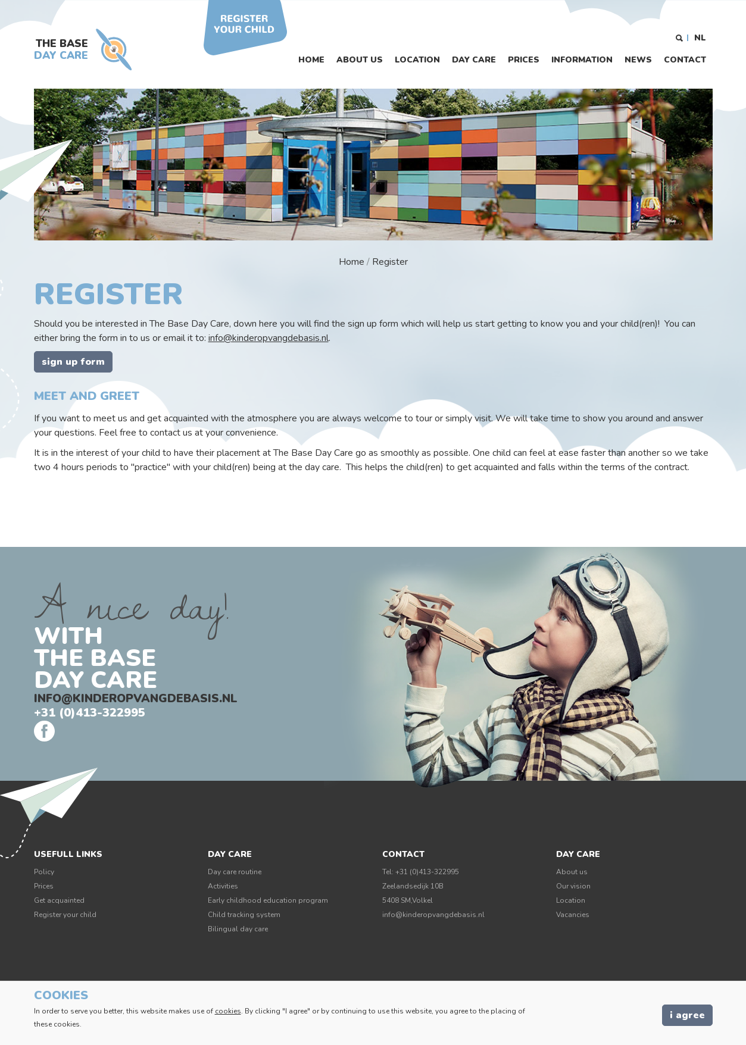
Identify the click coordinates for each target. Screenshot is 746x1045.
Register (390, 261)
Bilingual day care (238, 929)
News (638, 59)
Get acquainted (59, 900)
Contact (685, 59)
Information (582, 59)
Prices (523, 59)
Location (417, 59)
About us (359, 59)
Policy (44, 872)
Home (311, 59)
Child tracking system (244, 914)
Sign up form (73, 361)
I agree (687, 1015)
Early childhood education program (268, 900)
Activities (223, 886)
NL (700, 38)
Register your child (65, 914)
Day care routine (234, 872)
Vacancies (572, 914)
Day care (474, 59)
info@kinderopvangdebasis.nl (268, 338)
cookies (228, 1011)
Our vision (573, 886)
